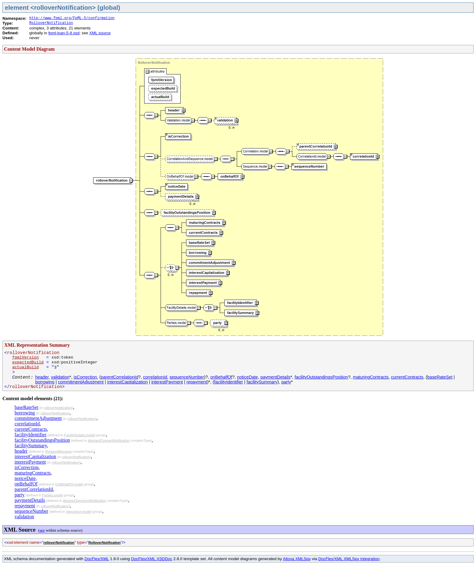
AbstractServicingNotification (84, 500)
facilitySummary (261, 382)
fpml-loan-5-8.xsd (63, 33)
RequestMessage (58, 451)
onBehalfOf (221, 377)
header (42, 377)
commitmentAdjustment (81, 382)
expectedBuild (28, 362)
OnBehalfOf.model (69, 484)
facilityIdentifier (228, 382)
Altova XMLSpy (297, 558)
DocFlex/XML (96, 558)
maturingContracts (371, 377)
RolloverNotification (51, 23)
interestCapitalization (127, 382)
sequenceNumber (186, 377)
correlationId (155, 377)
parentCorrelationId (119, 377)
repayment (196, 382)
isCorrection (85, 377)
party (286, 382)
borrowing (44, 382)
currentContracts (407, 377)
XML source (99, 33)
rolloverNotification (58, 408)
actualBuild (25, 367)
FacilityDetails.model (79, 435)
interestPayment (167, 382)
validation (60, 377)
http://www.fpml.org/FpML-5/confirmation (71, 18)
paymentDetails (275, 377)
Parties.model (52, 495)
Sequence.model (79, 511)
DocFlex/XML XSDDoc (151, 558)
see (42, 530)
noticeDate (247, 377)
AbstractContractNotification (109, 440)
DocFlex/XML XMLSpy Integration (348, 558)
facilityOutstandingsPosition (321, 377)
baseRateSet (439, 377)
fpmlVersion (25, 357)
